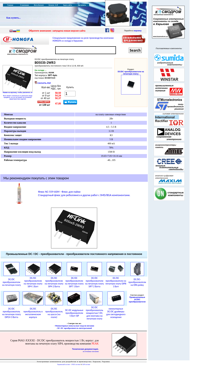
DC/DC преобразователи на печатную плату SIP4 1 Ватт (33, 282)
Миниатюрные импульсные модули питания (74, 326)
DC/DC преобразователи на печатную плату (131, 72)
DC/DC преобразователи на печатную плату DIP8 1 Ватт (115, 282)
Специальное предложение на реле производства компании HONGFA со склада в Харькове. (83, 39)
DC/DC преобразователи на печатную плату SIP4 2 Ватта (54, 282)
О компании (24, 5)
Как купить (82, 5)
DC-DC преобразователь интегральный (74, 328)
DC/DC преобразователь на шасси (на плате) (54, 313)
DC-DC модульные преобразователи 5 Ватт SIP (74, 313)
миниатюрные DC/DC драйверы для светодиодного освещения (115, 313)
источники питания (91, 351)
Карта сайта (67, 5)
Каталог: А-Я (53, 5)
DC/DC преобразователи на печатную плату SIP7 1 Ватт (74, 282)
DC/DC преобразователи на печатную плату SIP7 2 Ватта (94, 282)
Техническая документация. (85, 349)
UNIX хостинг (75, 364)
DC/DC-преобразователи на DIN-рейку (137, 282)
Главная (10, 5)
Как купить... (13, 17)
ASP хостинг (86, 364)
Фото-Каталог (39, 5)
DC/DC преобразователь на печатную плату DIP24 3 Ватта (11, 313)
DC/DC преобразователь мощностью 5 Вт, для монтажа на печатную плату (94, 313)
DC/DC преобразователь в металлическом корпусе (33, 313)
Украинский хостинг (63, 364)
